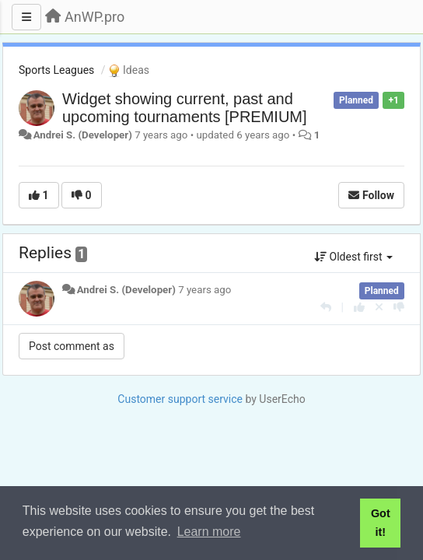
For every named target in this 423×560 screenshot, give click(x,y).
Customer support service (180, 399)
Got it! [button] (380, 522)
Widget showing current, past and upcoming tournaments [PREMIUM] (184, 107)
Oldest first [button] (353, 256)
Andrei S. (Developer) (82, 135)
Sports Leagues (56, 70)
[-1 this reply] (398, 307)
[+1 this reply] (359, 307)
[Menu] (26, 17)
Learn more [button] (209, 531)
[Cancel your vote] (379, 307)
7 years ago (204, 290)
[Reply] (325, 307)
